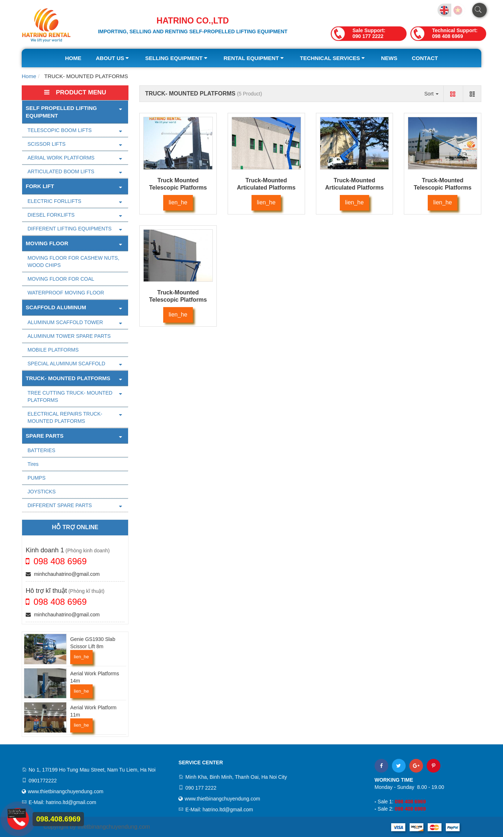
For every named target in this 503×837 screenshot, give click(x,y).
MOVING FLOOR (47, 243)
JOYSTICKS (42, 491)
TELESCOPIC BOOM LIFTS (60, 130)
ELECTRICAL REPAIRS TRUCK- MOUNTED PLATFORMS (65, 417)
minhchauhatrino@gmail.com (63, 574)
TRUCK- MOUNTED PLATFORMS (68, 378)
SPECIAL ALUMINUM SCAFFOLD (66, 363)
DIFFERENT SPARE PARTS (60, 505)
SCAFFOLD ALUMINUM (56, 307)
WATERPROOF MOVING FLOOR (66, 293)
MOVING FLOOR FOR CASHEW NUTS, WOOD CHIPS (73, 261)
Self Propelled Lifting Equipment (61, 112)
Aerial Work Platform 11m (93, 711)
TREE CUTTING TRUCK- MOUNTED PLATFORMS (70, 396)
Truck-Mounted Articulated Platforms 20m (354, 187)
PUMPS (37, 478)
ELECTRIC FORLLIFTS (54, 201)
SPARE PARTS (44, 436)
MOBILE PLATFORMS (53, 350)
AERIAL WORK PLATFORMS (61, 158)
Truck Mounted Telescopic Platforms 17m (178, 187)
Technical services (333, 58)
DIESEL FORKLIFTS (51, 215)
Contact (425, 58)
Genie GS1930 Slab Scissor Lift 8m (92, 642)
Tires (33, 464)
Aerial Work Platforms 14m (94, 677)
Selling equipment (177, 58)
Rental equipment (255, 58)
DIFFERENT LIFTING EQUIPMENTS (69, 228)
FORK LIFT (40, 186)
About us (113, 58)
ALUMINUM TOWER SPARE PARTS (69, 336)
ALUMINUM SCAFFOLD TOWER (65, 322)
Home (73, 58)
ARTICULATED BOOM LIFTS (61, 171)
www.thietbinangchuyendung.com (65, 791)
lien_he (81, 656)
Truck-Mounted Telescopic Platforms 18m (443, 187)
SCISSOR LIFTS (46, 144)
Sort (431, 94)
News (389, 58)
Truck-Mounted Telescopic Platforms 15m (178, 299)
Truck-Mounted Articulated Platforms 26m (266, 187)
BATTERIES (41, 450)
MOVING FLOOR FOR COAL (61, 279)
